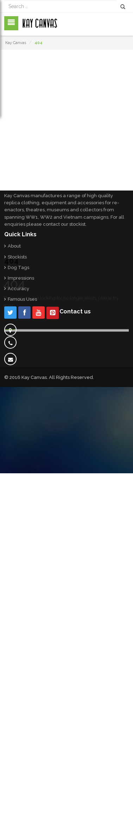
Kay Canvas (15, 42)
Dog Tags (18, 267)
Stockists (17, 257)
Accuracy (18, 288)
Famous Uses (22, 299)
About (14, 246)
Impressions (21, 278)
